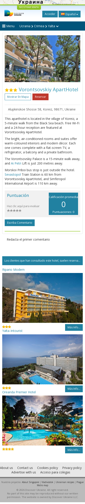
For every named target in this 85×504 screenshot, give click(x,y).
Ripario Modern (13, 269)
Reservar (40, 97)
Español (69, 14)
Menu (8, 26)
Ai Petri (16, 163)
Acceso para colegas (55, 472)
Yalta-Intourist (12, 331)
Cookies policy (47, 468)
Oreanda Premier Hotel (19, 392)
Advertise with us (23, 472)
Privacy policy (72, 468)
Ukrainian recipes (65, 482)
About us (6, 468)
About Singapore (30, 482)
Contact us (25, 468)
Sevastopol (13, 174)
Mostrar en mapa (18, 97)
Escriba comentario (19, 223)
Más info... (74, 327)
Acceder (50, 14)
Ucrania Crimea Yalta (39, 26)
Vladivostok (47, 482)
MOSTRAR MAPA (29, 7)
